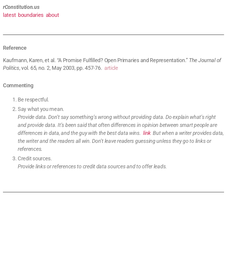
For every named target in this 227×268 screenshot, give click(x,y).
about (52, 15)
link (147, 133)
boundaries (30, 15)
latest (9, 15)
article (111, 68)
